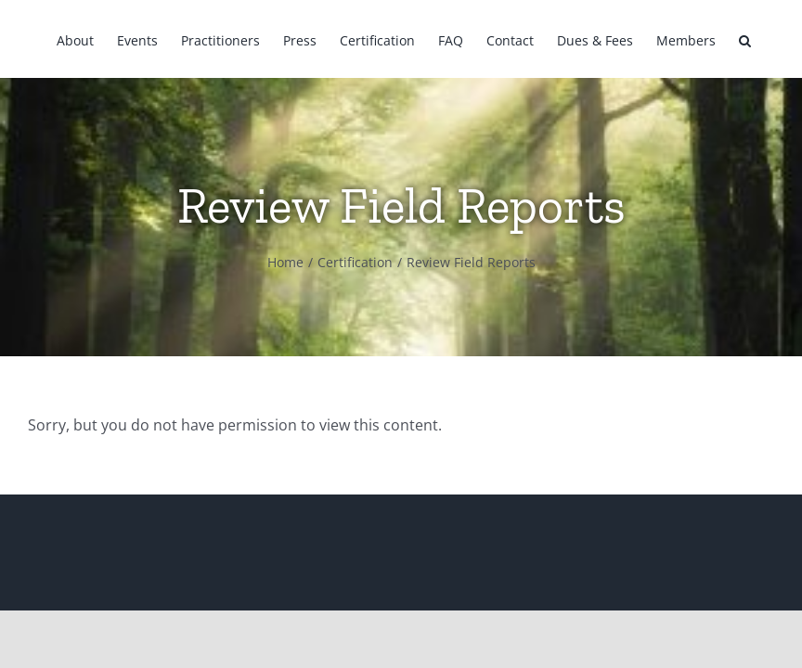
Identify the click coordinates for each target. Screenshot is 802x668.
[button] (745, 39)
